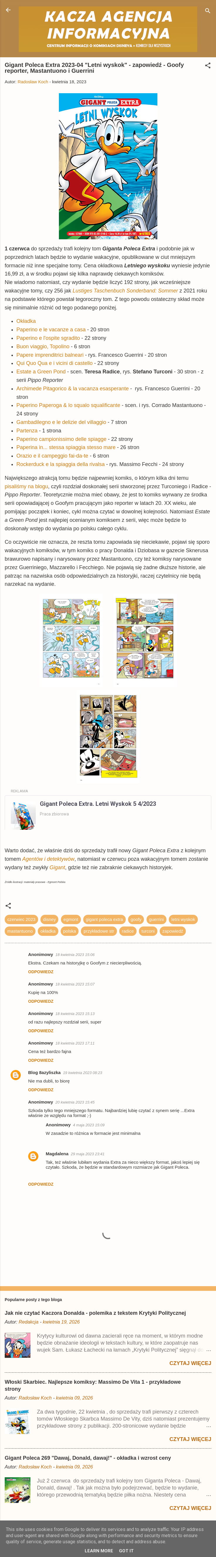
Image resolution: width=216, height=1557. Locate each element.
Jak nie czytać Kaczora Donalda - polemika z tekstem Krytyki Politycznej (95, 1313)
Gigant (57, 867)
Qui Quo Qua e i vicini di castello (54, 363)
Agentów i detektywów (48, 859)
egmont (71, 919)
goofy (136, 919)
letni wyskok (183, 919)
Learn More (99, 1550)
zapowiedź (172, 931)
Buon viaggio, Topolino (42, 346)
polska (69, 931)
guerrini (156, 919)
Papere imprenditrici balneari (50, 355)
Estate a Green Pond (41, 372)
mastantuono (20, 931)
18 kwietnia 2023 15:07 (75, 984)
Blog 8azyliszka (44, 1072)
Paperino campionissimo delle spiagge (61, 439)
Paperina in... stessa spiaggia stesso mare (65, 447)
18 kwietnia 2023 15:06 (75, 954)
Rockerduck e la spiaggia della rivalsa (60, 464)
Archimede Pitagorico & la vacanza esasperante (72, 389)
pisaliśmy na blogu (26, 486)
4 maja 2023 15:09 (89, 1125)
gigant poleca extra (104, 919)
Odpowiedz (40, 971)
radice (128, 931)
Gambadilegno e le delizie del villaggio (61, 422)
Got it (126, 1550)
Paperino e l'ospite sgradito (48, 338)
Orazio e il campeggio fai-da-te (52, 456)
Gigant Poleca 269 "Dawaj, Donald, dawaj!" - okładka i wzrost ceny (88, 1458)
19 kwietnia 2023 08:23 (82, 1073)
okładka (48, 931)
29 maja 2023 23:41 (88, 1154)
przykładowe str (99, 931)
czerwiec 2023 (21, 919)
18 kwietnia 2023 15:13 (75, 1014)
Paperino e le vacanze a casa (51, 329)
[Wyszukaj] (207, 12)
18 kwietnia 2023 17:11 (75, 1043)
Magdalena (57, 1153)
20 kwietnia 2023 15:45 (75, 1102)
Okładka (26, 321)
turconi (148, 931)
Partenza (27, 431)
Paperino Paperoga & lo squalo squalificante (68, 405)
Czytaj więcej (190, 1363)
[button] (207, 66)
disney (49, 919)
